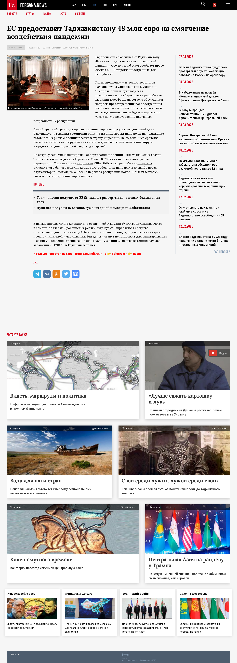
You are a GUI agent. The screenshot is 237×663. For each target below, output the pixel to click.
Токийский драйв (137, 594)
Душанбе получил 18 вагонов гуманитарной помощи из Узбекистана (97, 208)
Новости (12, 14)
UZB (117, 5)
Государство (33, 48)
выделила (66, 159)
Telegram (118, 254)
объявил (95, 224)
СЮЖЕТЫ (82, 14)
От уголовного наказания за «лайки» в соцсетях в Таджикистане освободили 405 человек (201, 213)
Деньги (46, 48)
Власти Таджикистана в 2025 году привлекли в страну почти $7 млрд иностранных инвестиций (203, 241)
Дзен (136, 254)
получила (145, 163)
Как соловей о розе (24, 594)
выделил (62, 133)
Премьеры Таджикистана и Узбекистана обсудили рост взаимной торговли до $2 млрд (201, 164)
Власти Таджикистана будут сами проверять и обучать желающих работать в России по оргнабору (203, 71)
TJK (95, 5)
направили (85, 163)
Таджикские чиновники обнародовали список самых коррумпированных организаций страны (202, 184)
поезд (152, 167)
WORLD (130, 5)
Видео (48, 14)
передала (95, 172)
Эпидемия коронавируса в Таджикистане (72, 48)
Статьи (31, 14)
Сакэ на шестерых (195, 594)
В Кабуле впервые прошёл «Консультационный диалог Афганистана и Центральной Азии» (204, 96)
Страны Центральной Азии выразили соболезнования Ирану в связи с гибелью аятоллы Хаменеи (204, 139)
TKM (106, 5)
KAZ (74, 5)
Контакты (15, 653)
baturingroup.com (143, 659)
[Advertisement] (118, 309)
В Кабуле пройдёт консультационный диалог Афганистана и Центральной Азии (203, 114)
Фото (64, 14)
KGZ (85, 5)
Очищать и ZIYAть (80, 594)
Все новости (222, 252)
